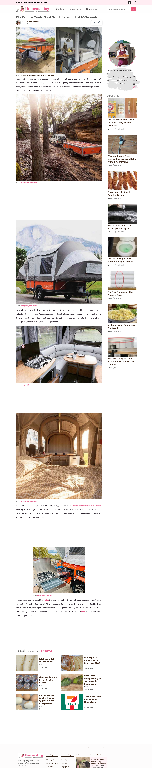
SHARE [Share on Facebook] (97, 22)
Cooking (60, 9)
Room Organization (67, 760)
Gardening (91, 9)
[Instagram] (134, 2)
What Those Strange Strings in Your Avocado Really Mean (98, 761)
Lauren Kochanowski (31, 21)
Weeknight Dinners (52, 760)
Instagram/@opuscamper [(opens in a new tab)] (28, 183)
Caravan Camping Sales (39, 75)
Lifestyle (46, 651)
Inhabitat (51, 75)
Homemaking (75, 9)
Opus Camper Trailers (44, 596)
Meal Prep (49, 767)
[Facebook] (129, 2)
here (83, 611)
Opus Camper (25, 75)
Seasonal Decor (66, 763)
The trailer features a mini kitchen (86, 505)
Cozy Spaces (65, 767)
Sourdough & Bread (52, 763)
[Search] (119, 9)
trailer (46, 600)
